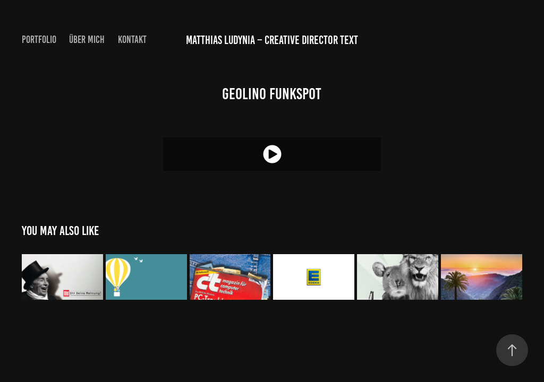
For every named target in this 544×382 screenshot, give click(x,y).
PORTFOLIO (39, 39)
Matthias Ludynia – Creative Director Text (272, 40)
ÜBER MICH (87, 39)
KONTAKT (132, 39)
